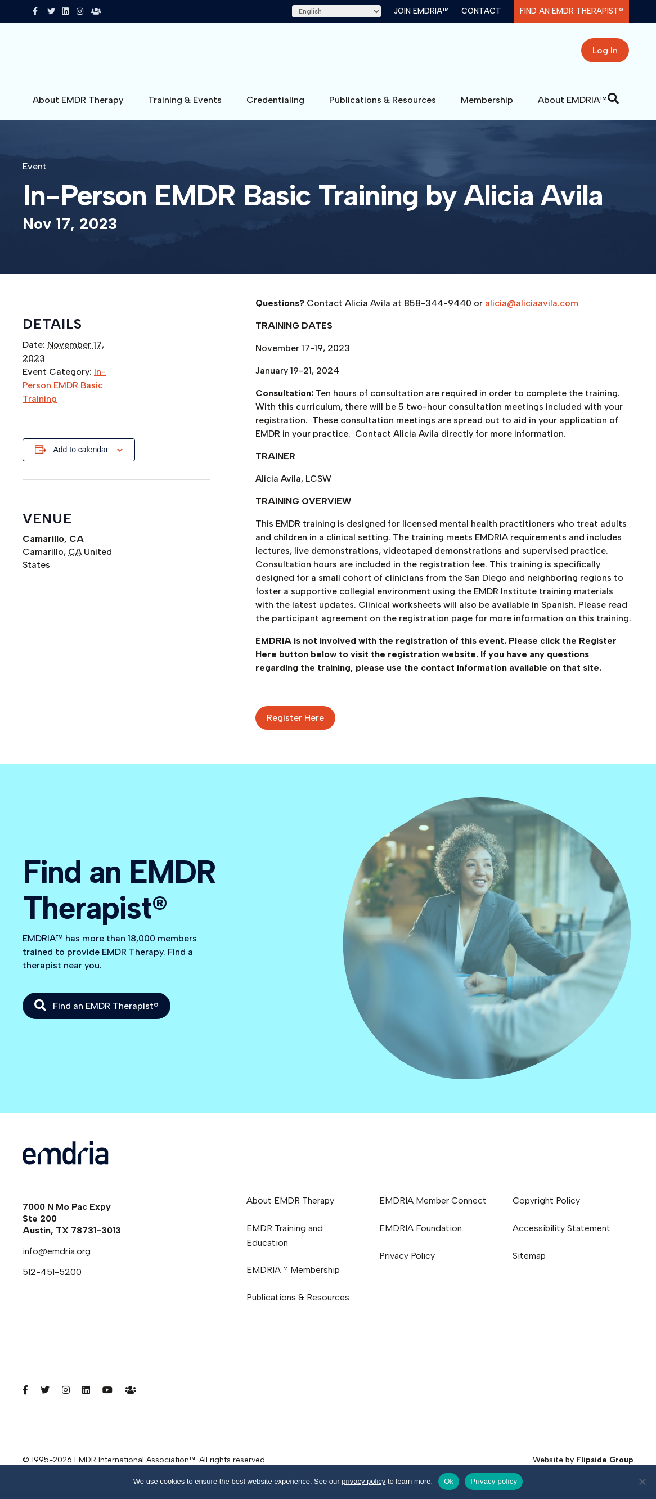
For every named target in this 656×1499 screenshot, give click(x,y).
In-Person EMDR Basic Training (64, 393)
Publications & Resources (382, 108)
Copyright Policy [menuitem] (546, 1209)
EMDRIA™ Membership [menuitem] (293, 1278)
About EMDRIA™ (572, 108)
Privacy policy (493, 1481)
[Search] (613, 107)
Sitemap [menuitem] (529, 1264)
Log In (605, 55)
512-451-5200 (52, 1280)
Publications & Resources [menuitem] (297, 1305)
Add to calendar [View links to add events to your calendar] (80, 458)
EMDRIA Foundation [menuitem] (420, 1236)
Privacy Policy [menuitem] (407, 1264)
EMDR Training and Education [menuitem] (284, 1243)
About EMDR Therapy (78, 108)
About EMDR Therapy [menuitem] (290, 1209)
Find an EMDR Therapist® (571, 11)
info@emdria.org (57, 1259)
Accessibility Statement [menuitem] (561, 1236)
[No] (642, 1481)
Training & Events (185, 108)
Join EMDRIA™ (421, 11)
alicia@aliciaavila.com (531, 311)
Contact (481, 11)
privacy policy (363, 1481)
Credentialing (275, 108)
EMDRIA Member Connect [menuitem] (433, 1209)
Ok (448, 1481)
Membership (487, 108)
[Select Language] (336, 11)
